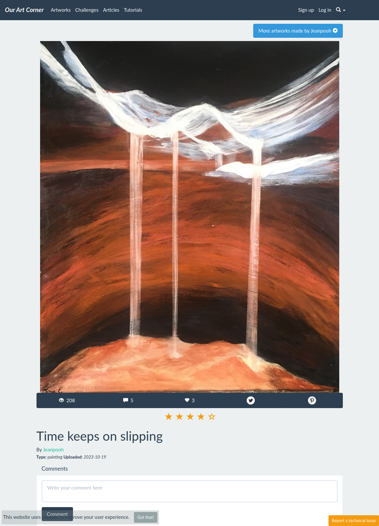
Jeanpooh (53, 449)
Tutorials (133, 10)
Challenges (86, 10)
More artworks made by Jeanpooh (297, 31)
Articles (111, 10)
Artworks (61, 10)
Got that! (145, 517)
